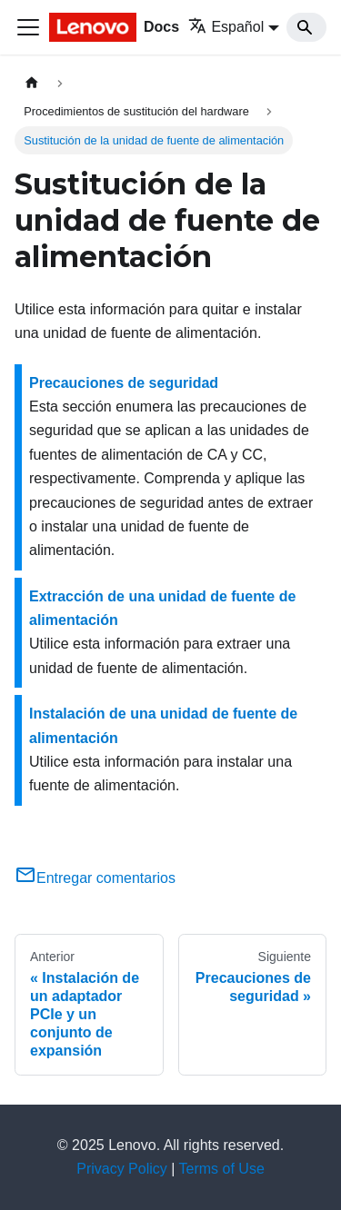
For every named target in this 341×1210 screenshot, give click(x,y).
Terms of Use (222, 1168)
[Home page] (32, 83)
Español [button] (226, 27)
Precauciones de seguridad (123, 383)
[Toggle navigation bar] (28, 27)
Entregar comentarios (95, 878)
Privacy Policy (121, 1168)
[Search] (306, 27)
